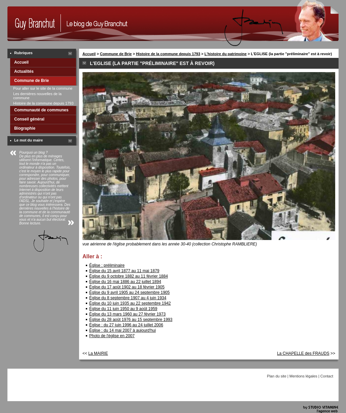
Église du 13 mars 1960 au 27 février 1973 (127, 314)
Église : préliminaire (107, 265)
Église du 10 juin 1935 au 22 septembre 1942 (130, 303)
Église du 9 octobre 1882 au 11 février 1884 (128, 276)
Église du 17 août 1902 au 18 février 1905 (127, 287)
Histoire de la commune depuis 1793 (43, 103)
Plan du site (276, 376)
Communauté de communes (41, 110)
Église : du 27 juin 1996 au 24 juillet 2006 (126, 325)
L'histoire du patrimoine (225, 54)
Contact (326, 376)
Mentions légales (304, 376)
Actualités (23, 71)
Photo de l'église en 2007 (111, 335)
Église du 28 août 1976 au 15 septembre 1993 (130, 319)
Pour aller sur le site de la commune (42, 88)
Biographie (24, 128)
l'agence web (327, 411)
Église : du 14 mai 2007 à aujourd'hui (122, 330)
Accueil (21, 62)
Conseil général (29, 119)
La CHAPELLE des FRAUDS (303, 353)
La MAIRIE (98, 353)
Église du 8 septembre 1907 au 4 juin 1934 (127, 298)
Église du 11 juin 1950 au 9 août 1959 (123, 308)
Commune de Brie (31, 80)
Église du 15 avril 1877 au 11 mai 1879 (124, 270)
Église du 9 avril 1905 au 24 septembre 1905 (129, 292)
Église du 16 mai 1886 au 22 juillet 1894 (125, 281)
